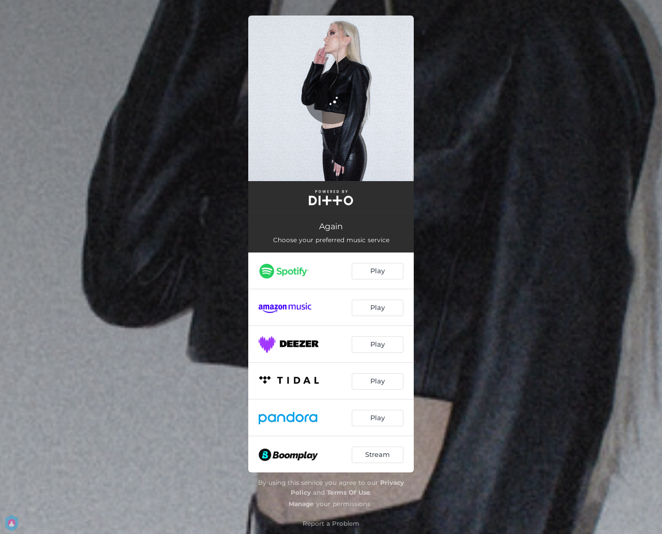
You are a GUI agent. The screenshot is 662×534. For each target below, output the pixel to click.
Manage (301, 504)
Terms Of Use (348, 492)
